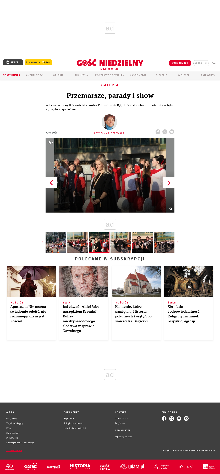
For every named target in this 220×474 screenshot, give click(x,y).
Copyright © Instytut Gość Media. (176, 450)
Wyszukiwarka (214, 62)
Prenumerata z (38, 62)
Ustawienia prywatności (75, 428)
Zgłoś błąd (14, 450)
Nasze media (138, 75)
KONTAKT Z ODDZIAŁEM (110, 75)
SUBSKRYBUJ (180, 63)
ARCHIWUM (82, 75)
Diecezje (161, 75)
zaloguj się (201, 63)
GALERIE (58, 75)
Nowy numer (11, 75)
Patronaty (208, 75)
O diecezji (184, 75)
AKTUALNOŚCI (35, 75)
